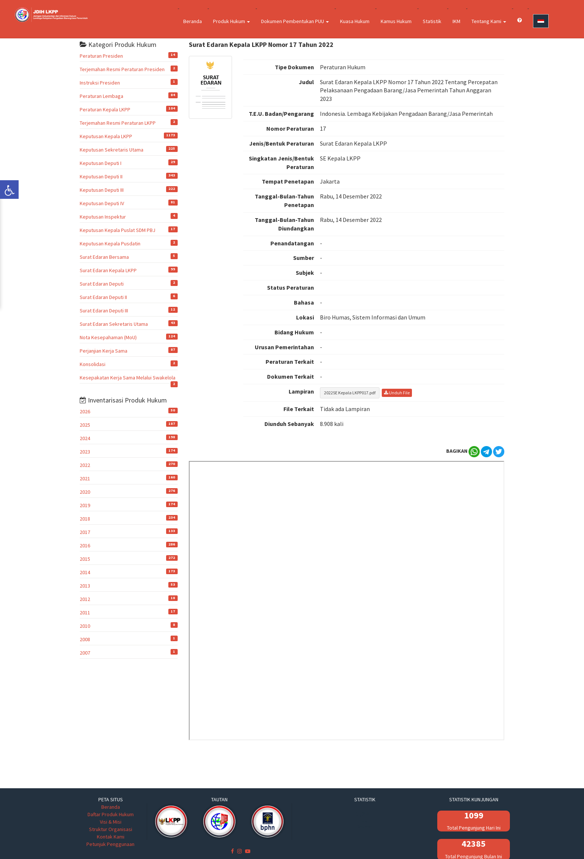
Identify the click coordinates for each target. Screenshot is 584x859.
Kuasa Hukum (354, 21)
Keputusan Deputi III (102, 190)
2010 (85, 626)
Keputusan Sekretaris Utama (111, 149)
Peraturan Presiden (101, 56)
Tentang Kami (489, 21)
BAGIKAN (456, 451)
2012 (85, 599)
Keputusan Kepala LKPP (106, 136)
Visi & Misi (110, 821)
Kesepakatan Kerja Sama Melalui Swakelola (127, 377)
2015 (85, 559)
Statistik (432, 21)
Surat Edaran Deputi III (104, 310)
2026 (85, 411)
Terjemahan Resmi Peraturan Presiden (122, 69)
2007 (85, 652)
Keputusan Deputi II (101, 176)
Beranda (192, 21)
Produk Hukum (231, 21)
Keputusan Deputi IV (102, 203)
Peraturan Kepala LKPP (105, 109)
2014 (85, 572)
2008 (85, 639)
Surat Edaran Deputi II (103, 297)
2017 (85, 532)
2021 (85, 478)
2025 (85, 424)
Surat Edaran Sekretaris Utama (114, 324)
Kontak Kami (110, 836)
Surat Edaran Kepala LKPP (108, 270)
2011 (85, 612)
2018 (85, 518)
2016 (85, 545)
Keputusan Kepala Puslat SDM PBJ (117, 230)
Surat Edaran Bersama (104, 257)
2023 (85, 451)
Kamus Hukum (396, 21)
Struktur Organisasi (110, 829)
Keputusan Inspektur (103, 216)
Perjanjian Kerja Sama (103, 350)
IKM (456, 21)
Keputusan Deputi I (100, 163)
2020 (85, 492)
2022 (85, 465)
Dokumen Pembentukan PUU (295, 21)
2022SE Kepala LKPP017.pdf (349, 392)
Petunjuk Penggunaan (110, 844)
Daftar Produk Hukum (111, 814)
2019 (85, 505)
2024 (85, 438)
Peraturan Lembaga (101, 96)
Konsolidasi (92, 364)
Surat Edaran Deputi (102, 283)
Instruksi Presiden (100, 82)
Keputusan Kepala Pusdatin (110, 243)
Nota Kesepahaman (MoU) (108, 337)
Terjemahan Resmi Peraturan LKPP (118, 123)
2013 (85, 585)
